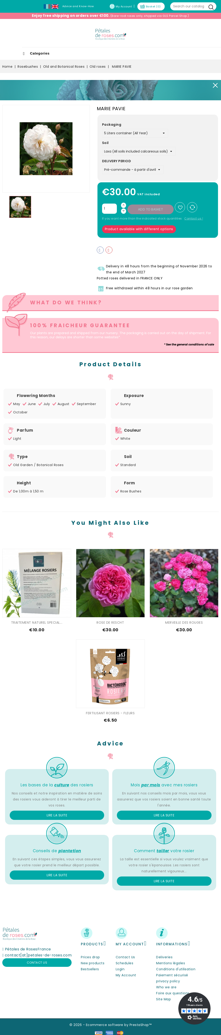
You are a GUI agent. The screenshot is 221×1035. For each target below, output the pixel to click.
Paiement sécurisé (172, 975)
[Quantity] (109, 209)
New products (92, 963)
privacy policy (168, 981)
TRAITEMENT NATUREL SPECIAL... (37, 622)
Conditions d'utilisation (175, 969)
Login (120, 969)
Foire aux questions (172, 993)
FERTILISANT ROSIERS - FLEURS (110, 713)
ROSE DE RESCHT (110, 622)
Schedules (124, 963)
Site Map (163, 999)
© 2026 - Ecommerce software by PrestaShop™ (110, 1025)
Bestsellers (90, 969)
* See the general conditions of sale (189, 344)
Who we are (166, 987)
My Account (126, 975)
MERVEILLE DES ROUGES (184, 622)
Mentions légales (170, 963)
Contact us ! (193, 218)
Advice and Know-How (78, 6)
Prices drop (90, 957)
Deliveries (164, 957)
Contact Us (125, 957)
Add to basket (150, 209)
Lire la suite (57, 815)
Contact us (37, 962)
